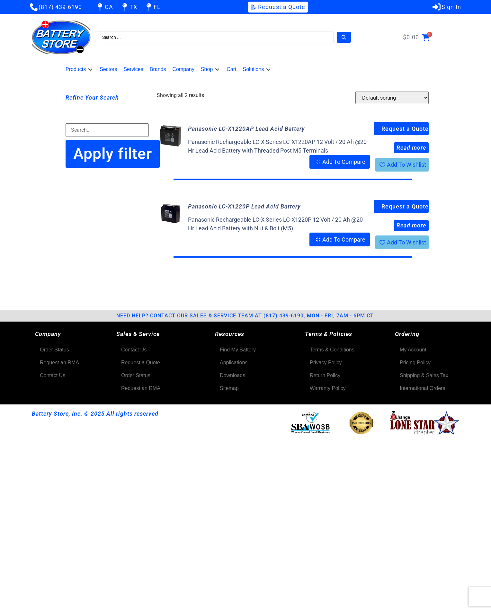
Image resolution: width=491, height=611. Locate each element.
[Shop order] (392, 98)
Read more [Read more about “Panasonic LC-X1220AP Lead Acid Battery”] (411, 147)
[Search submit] (344, 37)
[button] (79, 69)
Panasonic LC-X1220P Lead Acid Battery (244, 206)
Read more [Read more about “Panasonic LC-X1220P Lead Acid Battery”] (411, 225)
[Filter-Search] (107, 130)
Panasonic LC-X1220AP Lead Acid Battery (246, 128)
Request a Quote (405, 128)
